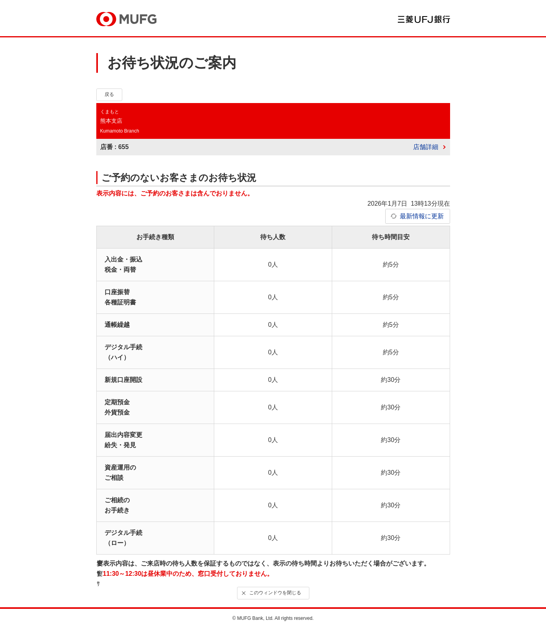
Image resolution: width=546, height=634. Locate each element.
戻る (109, 94)
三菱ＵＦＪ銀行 (424, 19)
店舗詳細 (425, 147)
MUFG (126, 19)
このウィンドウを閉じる (270, 593)
